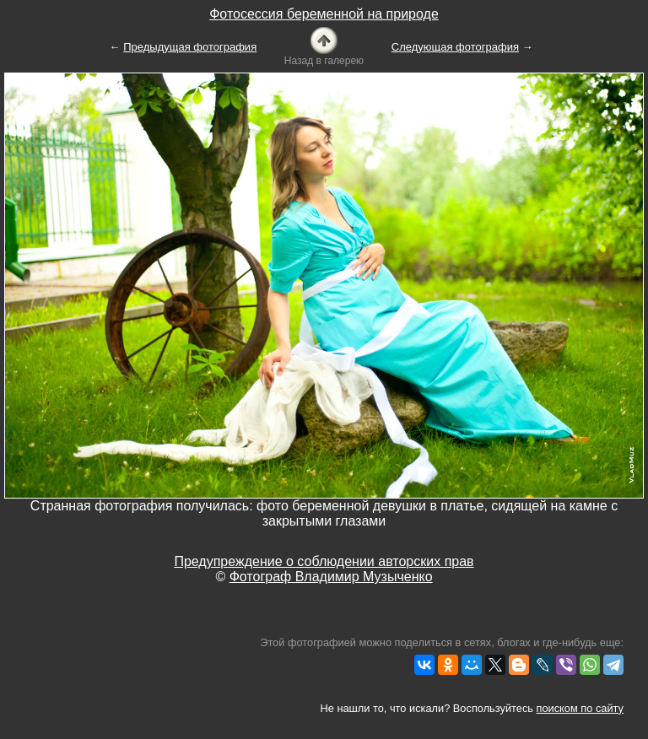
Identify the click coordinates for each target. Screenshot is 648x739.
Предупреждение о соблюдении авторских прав (323, 561)
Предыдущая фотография (189, 46)
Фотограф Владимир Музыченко (331, 576)
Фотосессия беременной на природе (324, 14)
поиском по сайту (580, 708)
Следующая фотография (455, 46)
